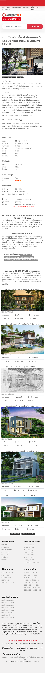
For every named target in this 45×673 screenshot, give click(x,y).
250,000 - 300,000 (32, 587)
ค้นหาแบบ (35, 27)
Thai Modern (28, 557)
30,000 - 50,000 (31, 572)
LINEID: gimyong (6, 77)
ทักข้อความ (12, 77)
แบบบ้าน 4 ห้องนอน (7, 605)
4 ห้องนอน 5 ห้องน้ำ (13, 120)
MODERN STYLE (20, 143)
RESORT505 (6, 577)
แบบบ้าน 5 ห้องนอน (7, 607)
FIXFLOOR (5, 580)
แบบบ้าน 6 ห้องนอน (7, 610)
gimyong (18, 202)
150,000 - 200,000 (31, 582)
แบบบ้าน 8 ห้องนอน (7, 615)
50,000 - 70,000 (30, 575)
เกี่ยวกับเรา (35, 7)
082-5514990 (20, 199)
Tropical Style (29, 550)
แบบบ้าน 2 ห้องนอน (7, 600)
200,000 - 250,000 (31, 585)
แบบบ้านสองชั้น (24, 148)
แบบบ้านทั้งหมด (6, 550)
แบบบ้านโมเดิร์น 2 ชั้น (16, 116)
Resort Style (28, 552)
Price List (4, 555)
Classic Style (29, 555)
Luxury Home (29, 560)
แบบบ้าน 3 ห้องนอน (7, 602)
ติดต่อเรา (34, 9)
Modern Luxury (29, 547)
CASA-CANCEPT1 (7, 572)
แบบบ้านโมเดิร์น (31, 657)
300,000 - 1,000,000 (32, 590)
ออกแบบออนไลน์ (7, 657)
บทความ (4, 560)
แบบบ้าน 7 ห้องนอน (7, 612)
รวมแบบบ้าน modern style (28, 533)
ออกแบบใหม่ (15, 249)
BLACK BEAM (6, 575)
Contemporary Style (31, 562)
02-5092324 (19, 189)
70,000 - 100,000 (31, 577)
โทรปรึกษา (20, 77)
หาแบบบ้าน (5, 552)
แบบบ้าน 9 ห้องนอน (7, 617)
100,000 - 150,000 (31, 580)
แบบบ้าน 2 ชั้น (27, 116)
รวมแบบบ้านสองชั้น (15, 533)
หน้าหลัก (4, 545)
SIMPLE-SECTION (7, 582)
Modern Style (29, 545)
